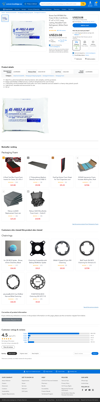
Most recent (12, 353)
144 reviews (62, 30)
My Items (71, 9)
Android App (84, 383)
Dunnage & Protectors (40, 12)
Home (3, 12)
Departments (7, 9)
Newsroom (5, 386)
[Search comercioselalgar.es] (60, 4)
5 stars (25, 333)
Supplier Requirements (8, 394)
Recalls (43, 386)
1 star (25, 342)
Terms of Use (65, 380)
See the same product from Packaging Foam (85, 224)
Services (17, 9)
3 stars (25, 337)
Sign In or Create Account (32, 371)
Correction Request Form (11, 320)
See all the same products (91, 307)
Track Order (60, 371)
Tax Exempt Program (47, 394)
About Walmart (6, 380)
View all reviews (8, 347)
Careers (64, 9)
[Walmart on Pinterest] (93, 390)
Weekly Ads (72, 371)
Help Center (48, 371)
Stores (23, 383)
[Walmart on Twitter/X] (86, 390)
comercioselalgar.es (54, 46)
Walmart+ (24, 388)
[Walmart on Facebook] (82, 390)
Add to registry (90, 59)
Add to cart (85, 25)
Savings (24, 9)
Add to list (78, 59)
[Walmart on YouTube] (89, 390)
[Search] (83, 4)
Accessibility (45, 388)
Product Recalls (46, 391)
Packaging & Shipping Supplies (25, 12)
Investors (4, 388)
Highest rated (23, 353)
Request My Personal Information (67, 389)
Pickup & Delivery (47, 9)
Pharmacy (56, 9)
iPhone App (84, 380)
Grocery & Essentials (33, 9)
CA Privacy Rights (66, 386)
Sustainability (5, 391)
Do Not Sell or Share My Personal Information (68, 394)
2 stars (25, 340)
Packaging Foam (60, 76)
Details (87, 55)
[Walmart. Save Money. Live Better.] (12, 4)
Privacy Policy (65, 383)
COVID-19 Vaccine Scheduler (50, 380)
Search (95, 353)
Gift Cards (24, 391)
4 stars (25, 335)
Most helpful (35, 353)
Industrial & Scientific (11, 12)
